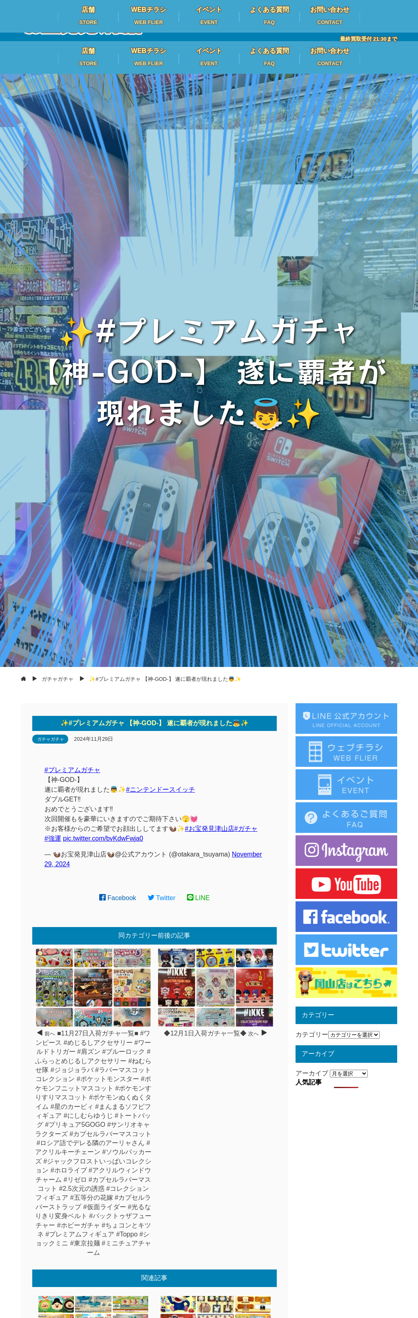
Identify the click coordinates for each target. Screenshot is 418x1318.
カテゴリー (312, 1034)
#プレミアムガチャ (72, 769)
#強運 (52, 838)
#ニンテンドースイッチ (160, 789)
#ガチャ (246, 828)
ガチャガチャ (50, 739)
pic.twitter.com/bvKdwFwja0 (103, 838)
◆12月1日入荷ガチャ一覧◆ (205, 1033)
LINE (198, 897)
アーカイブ (312, 1073)
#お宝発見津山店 (209, 828)
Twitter (162, 897)
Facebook (117, 897)
